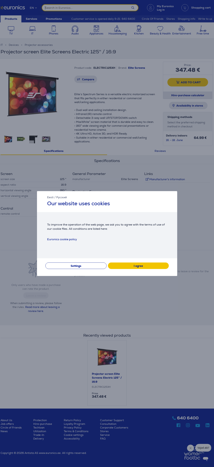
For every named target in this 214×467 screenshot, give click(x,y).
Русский (61, 197)
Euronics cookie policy (62, 239)
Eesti (50, 197)
